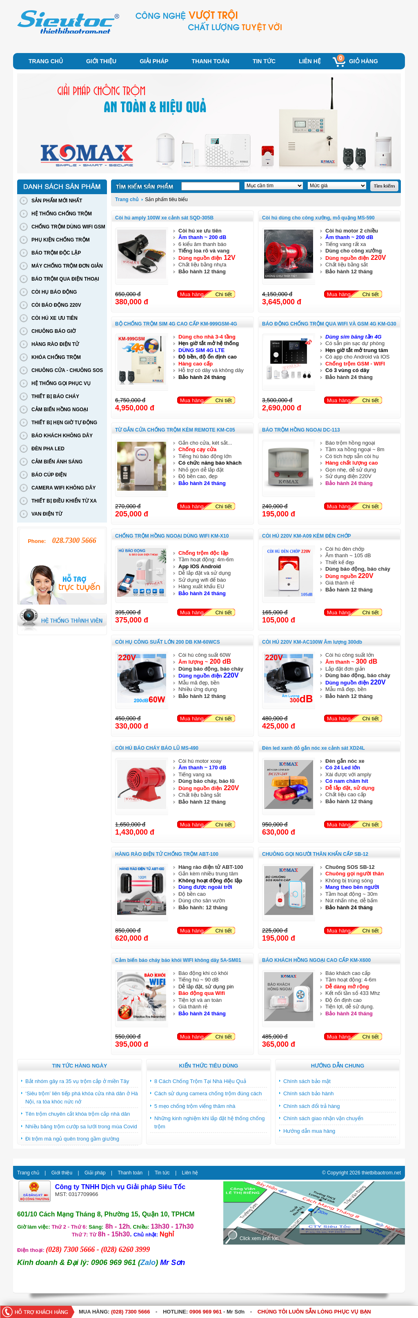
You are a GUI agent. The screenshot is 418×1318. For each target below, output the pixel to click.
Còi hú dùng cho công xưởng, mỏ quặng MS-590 (318, 218)
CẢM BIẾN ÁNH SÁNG (56, 462)
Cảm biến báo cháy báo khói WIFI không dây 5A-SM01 (178, 960)
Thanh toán (210, 61)
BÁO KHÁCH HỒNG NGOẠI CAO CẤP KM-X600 (316, 960)
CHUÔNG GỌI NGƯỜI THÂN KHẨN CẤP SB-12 (315, 854)
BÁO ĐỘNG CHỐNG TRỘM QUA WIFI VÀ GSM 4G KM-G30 (329, 324)
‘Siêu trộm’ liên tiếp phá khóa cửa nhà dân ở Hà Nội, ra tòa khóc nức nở (81, 1097)
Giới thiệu (101, 61)
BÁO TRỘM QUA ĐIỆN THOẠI (65, 279)
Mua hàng (192, 294)
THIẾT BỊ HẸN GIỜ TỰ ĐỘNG (64, 422)
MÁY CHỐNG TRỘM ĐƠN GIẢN (67, 266)
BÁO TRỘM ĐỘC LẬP (56, 253)
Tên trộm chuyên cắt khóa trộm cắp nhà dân (77, 1114)
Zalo (148, 1262)
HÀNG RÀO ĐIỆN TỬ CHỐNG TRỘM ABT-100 (166, 854)
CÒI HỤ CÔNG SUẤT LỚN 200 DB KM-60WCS (167, 642)
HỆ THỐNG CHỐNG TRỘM (61, 214)
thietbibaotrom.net (381, 1173)
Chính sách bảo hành (308, 1093)
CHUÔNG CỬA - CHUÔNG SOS (67, 370)
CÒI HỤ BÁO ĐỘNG (54, 292)
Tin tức (264, 61)
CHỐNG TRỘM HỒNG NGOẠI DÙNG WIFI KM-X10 (172, 536)
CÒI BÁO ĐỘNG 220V (56, 305)
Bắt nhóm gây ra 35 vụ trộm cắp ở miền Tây (77, 1081)
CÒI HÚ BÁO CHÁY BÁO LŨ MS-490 (156, 748)
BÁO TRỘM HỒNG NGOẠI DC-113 (301, 430)
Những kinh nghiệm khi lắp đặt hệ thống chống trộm (209, 1122)
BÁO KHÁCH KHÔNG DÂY (62, 436)
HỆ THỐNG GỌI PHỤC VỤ (61, 383)
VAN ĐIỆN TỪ (46, 514)
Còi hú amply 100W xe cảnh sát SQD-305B (164, 218)
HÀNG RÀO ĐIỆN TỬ (55, 344)
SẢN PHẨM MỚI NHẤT (56, 201)
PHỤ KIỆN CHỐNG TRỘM (60, 240)
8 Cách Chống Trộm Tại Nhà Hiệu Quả (200, 1081)
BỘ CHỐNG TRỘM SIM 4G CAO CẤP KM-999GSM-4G (176, 324)
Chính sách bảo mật (307, 1081)
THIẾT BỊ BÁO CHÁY (55, 396)
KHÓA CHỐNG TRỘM (56, 357)
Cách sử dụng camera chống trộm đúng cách (208, 1093)
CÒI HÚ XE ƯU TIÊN (54, 318)
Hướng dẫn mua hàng (309, 1131)
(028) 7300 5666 (130, 1312)
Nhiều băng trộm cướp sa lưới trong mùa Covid (81, 1126)
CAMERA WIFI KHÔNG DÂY (63, 488)
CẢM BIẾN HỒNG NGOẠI (59, 409)
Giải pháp (154, 61)
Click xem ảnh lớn (259, 1238)
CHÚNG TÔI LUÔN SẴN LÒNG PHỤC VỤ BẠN (314, 1312)
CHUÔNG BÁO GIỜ (53, 331)
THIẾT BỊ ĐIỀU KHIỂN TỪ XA (64, 501)
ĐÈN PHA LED (47, 449)
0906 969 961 (205, 1312)
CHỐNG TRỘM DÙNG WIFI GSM (68, 227)
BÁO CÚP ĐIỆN (49, 475)
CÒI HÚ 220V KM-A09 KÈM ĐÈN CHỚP (306, 536)
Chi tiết (223, 294)
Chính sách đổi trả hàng (311, 1106)
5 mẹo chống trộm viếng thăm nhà (194, 1106)
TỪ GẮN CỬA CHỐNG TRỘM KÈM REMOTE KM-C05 (175, 430)
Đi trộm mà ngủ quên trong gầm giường (72, 1139)
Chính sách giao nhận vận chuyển (323, 1118)
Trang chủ (46, 61)
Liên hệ (310, 61)
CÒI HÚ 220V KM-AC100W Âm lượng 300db (312, 642)
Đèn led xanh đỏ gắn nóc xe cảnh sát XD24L (313, 748)
